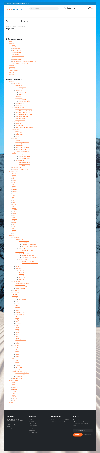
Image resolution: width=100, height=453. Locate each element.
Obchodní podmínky (17, 59)
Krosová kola (18, 265)
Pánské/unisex (22, 87)
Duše (16, 334)
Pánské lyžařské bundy (24, 158)
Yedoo (14, 391)
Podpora (69, 7)
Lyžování (11, 81)
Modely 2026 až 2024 (24, 241)
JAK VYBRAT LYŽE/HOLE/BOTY (20, 169)
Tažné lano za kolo (20, 314)
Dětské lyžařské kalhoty (24, 166)
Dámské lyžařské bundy (24, 156)
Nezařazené (12, 402)
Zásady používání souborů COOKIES (21, 63)
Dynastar (14, 177)
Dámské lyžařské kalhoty (25, 162)
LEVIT (13, 400)
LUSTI (13, 206)
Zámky (17, 310)
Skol (13, 228)
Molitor (14, 213)
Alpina (13, 224)
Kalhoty (17, 362)
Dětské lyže (18, 96)
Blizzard (14, 175)
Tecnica (14, 193)
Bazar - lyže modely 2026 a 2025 (23, 109)
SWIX (13, 226)
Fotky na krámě (22, 299)
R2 (13, 233)
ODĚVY (14, 153)
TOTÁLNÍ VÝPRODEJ (24, 248)
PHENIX (14, 208)
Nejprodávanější (16, 50)
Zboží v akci (31, 421)
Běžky (16, 131)
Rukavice (17, 365)
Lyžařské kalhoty (19, 160)
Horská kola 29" (19, 239)
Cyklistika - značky (13, 380)
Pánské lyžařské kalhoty (24, 164)
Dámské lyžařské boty (24, 101)
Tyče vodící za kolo (20, 312)
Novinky (14, 46)
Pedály (17, 338)
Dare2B (14, 215)
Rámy (16, 349)
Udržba (17, 329)
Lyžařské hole (18, 140)
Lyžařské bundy (19, 155)
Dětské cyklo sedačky (20, 340)
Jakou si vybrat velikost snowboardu (24, 127)
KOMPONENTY (16, 345)
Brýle (16, 321)
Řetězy (17, 351)
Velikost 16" (21, 270)
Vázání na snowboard (20, 125)
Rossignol (14, 189)
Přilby (16, 301)
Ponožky (17, 369)
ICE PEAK (14, 210)
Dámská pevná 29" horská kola (29, 244)
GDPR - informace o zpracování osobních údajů (24, 61)
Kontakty (11, 65)
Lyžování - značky (13, 171)
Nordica (14, 188)
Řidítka (17, 343)
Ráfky (16, 347)
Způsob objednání (13, 70)
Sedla (16, 305)
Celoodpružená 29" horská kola (29, 246)
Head (13, 182)
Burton (14, 230)
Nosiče (17, 332)
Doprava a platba (16, 52)
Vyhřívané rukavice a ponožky (22, 149)
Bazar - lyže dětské (20, 118)
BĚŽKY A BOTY (16, 129)
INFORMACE (81, 15)
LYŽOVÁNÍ (11, 15)
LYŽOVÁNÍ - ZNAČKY (20, 15)
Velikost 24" (21, 274)
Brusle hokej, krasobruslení (22, 151)
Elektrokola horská (20, 285)
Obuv (16, 298)
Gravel (17, 266)
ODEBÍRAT (77, 434)
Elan (13, 178)
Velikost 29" (21, 279)
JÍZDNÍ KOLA (15, 237)
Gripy (16, 341)
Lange (13, 202)
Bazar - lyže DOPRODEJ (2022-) (23, 112)
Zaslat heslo (12, 68)
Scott (13, 382)
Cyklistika (11, 235)
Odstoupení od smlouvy (18, 56)
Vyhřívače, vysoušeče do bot (22, 147)
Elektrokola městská (20, 288)
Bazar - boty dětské (20, 120)
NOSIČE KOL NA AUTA (18, 371)
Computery (18, 323)
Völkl (13, 195)
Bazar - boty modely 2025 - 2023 (23, 114)
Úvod (10, 41)
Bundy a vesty (18, 363)
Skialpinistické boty (20, 105)
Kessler (14, 199)
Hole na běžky (18, 134)
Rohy (16, 316)
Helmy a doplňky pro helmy (22, 142)
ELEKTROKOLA (16, 281)
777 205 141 (71, 9)
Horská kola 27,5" (19, 252)
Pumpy (17, 303)
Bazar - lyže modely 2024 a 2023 (23, 111)
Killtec (13, 217)
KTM (13, 384)
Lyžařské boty (18, 98)
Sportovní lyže (18, 85)
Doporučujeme (16, 48)
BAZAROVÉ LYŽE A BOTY (18, 107)
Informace (11, 43)
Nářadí (17, 327)
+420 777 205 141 (11, 424)
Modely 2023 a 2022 (24, 259)
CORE (13, 395)
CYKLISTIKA (29, 15)
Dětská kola (18, 268)
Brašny (17, 320)
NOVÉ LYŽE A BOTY (17, 83)
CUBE (13, 393)
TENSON (14, 211)
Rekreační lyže (19, 90)
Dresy (16, 360)
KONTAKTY (88, 15)
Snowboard (18, 123)
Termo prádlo (18, 367)
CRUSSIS (14, 389)
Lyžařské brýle (19, 144)
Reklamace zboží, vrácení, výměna (20, 57)
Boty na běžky (19, 133)
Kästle (13, 186)
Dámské (21, 89)
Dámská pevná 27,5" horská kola (30, 257)
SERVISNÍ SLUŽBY (16, 167)
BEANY (14, 396)
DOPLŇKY (15, 138)
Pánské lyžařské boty (24, 100)
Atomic (14, 173)
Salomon (14, 191)
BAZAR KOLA (15, 290)
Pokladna (11, 74)
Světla (16, 309)
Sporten (14, 222)
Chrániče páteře (19, 145)
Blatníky (17, 331)
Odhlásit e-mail (87, 434)
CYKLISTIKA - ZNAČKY (39, 15)
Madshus (14, 221)
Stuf (13, 232)
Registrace (12, 67)
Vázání (17, 136)
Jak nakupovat (15, 54)
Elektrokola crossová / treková (23, 287)
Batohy (17, 318)
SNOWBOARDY (16, 122)
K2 (13, 184)
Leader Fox (15, 387)
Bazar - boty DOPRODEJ (21, 116)
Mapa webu (32, 430)
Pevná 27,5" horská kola (28, 255)
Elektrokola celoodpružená (22, 283)
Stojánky (17, 307)
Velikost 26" (21, 276)
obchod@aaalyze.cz (12, 428)
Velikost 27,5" (22, 277)
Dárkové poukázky (17, 378)
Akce (13, 45)
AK (13, 200)
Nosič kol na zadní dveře (21, 374)
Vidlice (17, 356)
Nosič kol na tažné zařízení (22, 373)
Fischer (14, 180)
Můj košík (11, 72)
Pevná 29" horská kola (27, 243)
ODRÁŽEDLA (15, 294)
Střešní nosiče (18, 376)
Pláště (17, 336)
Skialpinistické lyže (19, 103)
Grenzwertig (15, 204)
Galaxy (14, 385)
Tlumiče (17, 354)
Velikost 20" (21, 272)
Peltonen (14, 219)
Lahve (16, 325)
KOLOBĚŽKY (15, 292)
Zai (13, 197)
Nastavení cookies (33, 432)
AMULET (14, 398)
